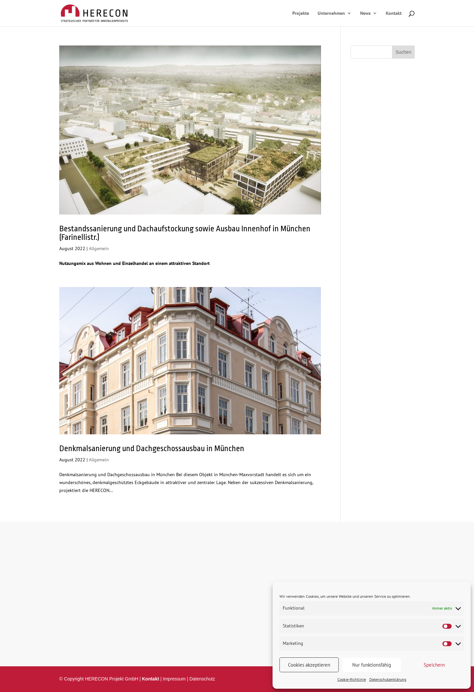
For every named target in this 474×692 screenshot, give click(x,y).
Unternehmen (331, 13)
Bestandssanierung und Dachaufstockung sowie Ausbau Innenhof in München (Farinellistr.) (184, 233)
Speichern (434, 665)
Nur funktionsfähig (371, 665)
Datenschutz (202, 678)
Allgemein (99, 248)
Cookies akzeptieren (309, 665)
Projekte (300, 13)
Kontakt (394, 13)
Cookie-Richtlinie (351, 679)
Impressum (174, 678)
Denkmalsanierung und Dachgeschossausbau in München (151, 448)
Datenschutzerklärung (387, 679)
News (365, 13)
